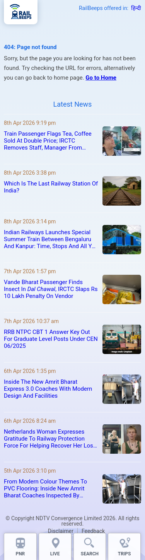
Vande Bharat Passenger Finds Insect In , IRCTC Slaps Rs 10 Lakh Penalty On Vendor (50, 289)
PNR (20, 554)
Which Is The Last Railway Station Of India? (51, 187)
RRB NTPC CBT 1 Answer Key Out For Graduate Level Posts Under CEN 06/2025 (51, 339)
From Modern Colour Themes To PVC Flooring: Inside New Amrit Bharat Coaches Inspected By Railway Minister (45, 488)
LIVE (55, 554)
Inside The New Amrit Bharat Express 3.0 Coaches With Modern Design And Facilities (48, 388)
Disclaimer (60, 531)
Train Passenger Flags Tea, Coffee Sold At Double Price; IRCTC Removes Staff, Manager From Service (48, 140)
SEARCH (90, 554)
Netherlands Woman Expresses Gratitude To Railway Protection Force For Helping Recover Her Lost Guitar (49, 438)
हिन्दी (136, 8)
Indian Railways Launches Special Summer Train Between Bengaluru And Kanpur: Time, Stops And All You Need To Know (51, 239)
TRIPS (124, 554)
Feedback (93, 531)
